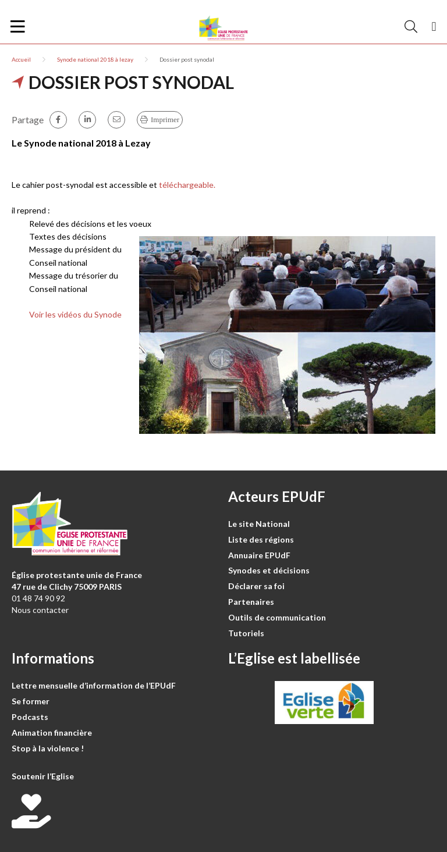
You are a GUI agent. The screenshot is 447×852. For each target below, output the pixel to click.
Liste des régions (261, 539)
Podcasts (30, 717)
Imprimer (165, 119)
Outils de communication (277, 617)
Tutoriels (246, 633)
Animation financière (52, 732)
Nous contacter (40, 610)
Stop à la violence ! (48, 748)
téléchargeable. (187, 185)
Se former (30, 701)
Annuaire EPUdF (259, 555)
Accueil (21, 59)
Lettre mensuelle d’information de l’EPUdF (94, 685)
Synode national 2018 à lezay (95, 59)
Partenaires (251, 602)
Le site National (259, 524)
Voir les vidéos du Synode (75, 314)
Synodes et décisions (269, 570)
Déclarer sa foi (256, 586)
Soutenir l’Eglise (43, 776)
